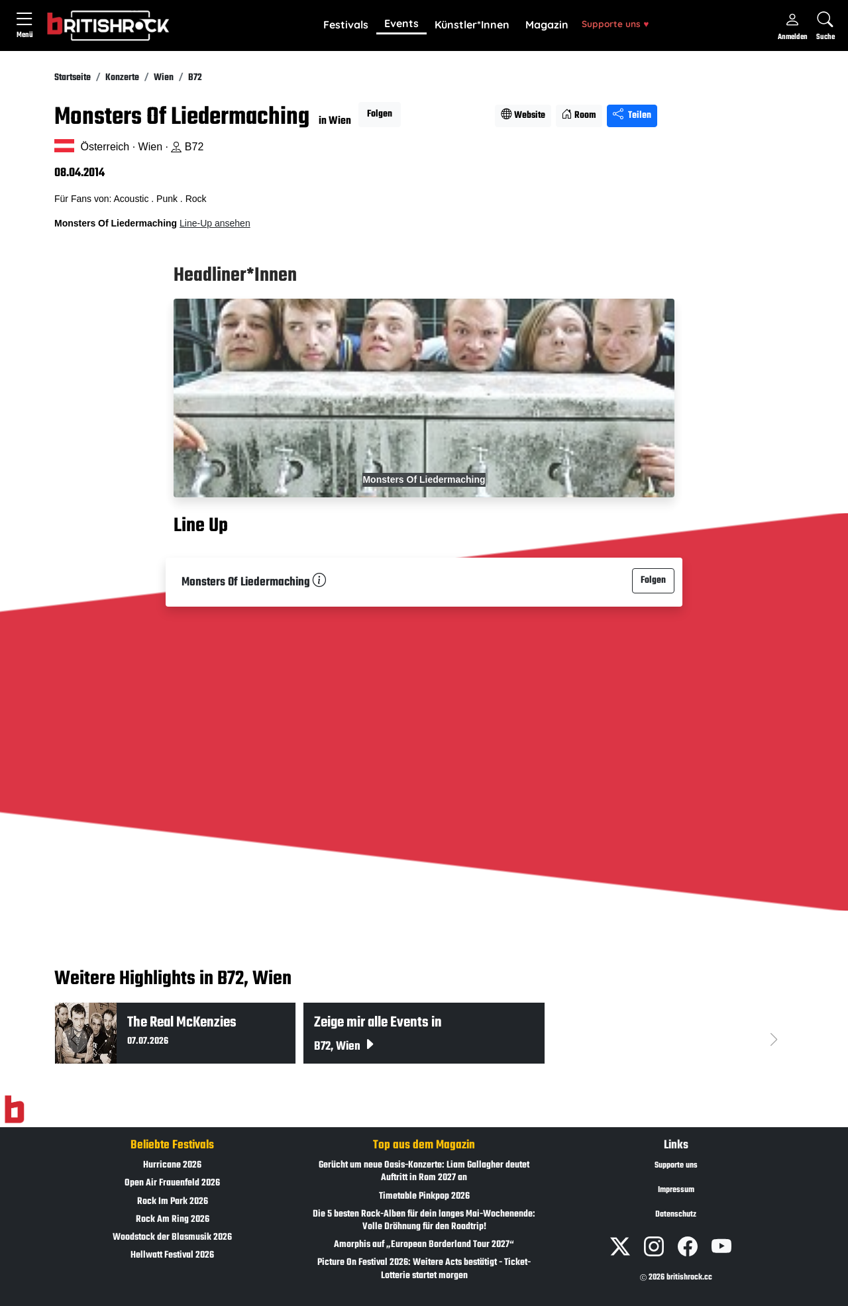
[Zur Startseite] (14, 1110)
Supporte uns (615, 23)
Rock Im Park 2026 (172, 1201)
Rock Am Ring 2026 (172, 1219)
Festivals (345, 24)
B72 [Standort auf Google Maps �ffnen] (187, 146)
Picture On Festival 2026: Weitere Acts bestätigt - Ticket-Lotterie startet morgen (424, 1269)
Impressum (676, 1190)
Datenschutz (675, 1214)
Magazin (546, 24)
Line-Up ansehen (215, 223)
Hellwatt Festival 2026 (172, 1255)
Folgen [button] (379, 114)
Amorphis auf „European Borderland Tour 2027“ (424, 1244)
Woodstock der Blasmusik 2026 (172, 1237)
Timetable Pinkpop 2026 (424, 1196)
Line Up (201, 525)
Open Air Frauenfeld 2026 (172, 1183)
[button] (345, 25)
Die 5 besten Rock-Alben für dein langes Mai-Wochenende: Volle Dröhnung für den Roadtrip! (424, 1220)
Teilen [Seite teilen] (632, 115)
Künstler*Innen (472, 24)
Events (401, 23)
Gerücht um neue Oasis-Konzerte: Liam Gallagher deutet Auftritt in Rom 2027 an (424, 1171)
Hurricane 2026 (172, 1165)
